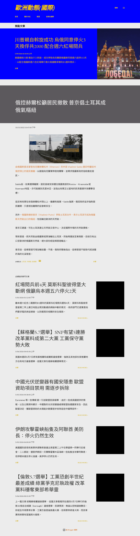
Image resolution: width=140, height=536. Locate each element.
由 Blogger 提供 (70, 530)
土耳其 (23, 261)
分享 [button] (16, 68)
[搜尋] (116, 8)
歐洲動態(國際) (35, 8)
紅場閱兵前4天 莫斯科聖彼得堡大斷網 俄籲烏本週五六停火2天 (50, 287)
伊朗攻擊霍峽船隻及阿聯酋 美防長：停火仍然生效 (49, 432)
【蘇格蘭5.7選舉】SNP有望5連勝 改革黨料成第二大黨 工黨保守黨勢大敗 (50, 338)
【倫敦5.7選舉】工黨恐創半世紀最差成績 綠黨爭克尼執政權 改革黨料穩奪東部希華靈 (50, 483)
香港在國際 (50, 17)
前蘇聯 (34, 261)
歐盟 (38, 17)
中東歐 (29, 261)
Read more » (83, 318)
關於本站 (27, 17)
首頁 (16, 17)
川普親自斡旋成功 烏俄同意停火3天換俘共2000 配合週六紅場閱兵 (50, 43)
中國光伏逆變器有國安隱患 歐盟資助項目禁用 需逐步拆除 (49, 385)
